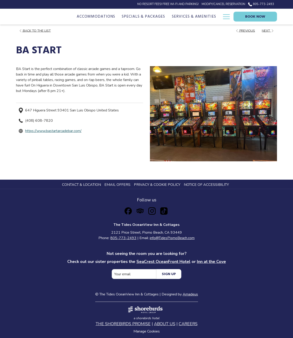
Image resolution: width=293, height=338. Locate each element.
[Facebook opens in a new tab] (128, 210)
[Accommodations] (96, 16)
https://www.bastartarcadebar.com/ (53, 130)
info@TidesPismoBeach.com (172, 238)
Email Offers (117, 184)
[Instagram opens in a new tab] (152, 210)
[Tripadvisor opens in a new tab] (140, 210)
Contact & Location (81, 184)
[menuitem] (82, 184)
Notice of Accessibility (206, 184)
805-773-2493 (123, 238)
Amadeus (190, 294)
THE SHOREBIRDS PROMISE (123, 324)
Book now (255, 17)
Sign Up (169, 274)
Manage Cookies (146, 331)
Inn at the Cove (211, 261)
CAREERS (188, 324)
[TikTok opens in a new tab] (164, 210)
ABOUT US (164, 324)
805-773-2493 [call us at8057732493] (261, 4)
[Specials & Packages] (144, 16)
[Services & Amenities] (194, 16)
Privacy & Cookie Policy (157, 184)
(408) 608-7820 (39, 120)
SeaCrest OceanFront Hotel (163, 261)
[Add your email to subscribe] (134, 274)
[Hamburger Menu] (225, 16)
